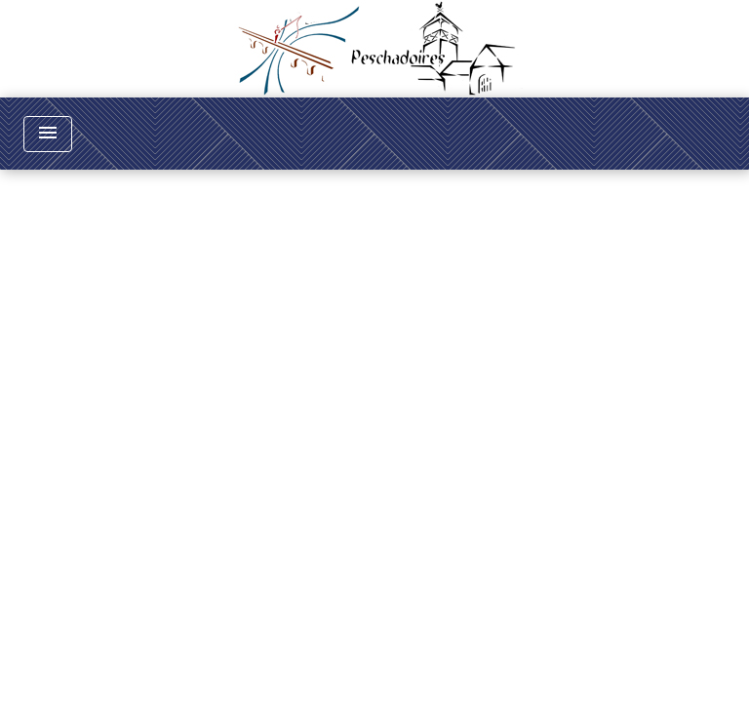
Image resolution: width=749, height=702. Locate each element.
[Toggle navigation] (47, 134)
